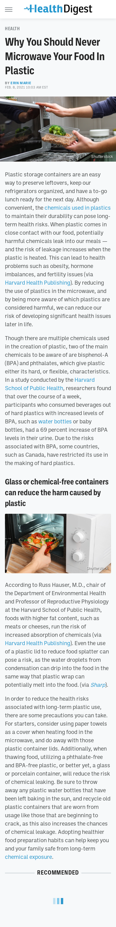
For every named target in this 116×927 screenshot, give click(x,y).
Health (12, 28)
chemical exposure (28, 856)
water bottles (55, 421)
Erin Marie (21, 83)
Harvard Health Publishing (37, 282)
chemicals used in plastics (78, 207)
